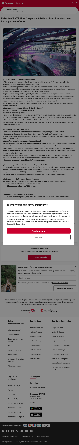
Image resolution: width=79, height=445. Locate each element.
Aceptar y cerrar (38, 231)
